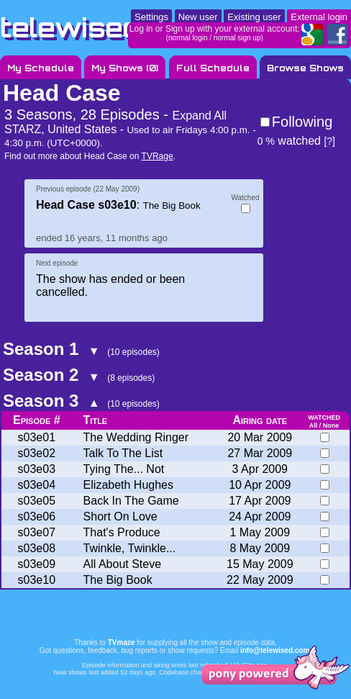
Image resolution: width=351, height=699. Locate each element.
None (331, 425)
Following (302, 122)
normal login (187, 38)
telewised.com (103, 28)
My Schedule (40, 68)
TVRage (157, 156)
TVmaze (121, 642)
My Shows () (124, 68)
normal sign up (237, 38)
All (313, 425)
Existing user (254, 17)
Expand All (199, 115)
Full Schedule (213, 68)
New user (198, 17)
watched (289, 141)
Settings (151, 17)
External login (319, 17)
